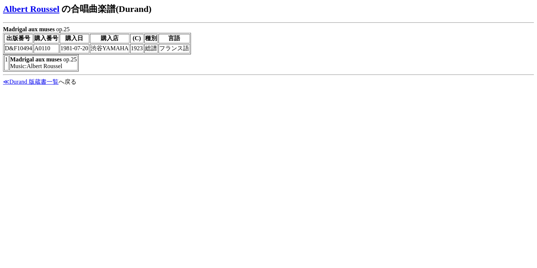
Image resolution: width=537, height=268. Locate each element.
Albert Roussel (31, 9)
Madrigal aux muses (29, 29)
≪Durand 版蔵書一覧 (31, 82)
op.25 (268, 50)
